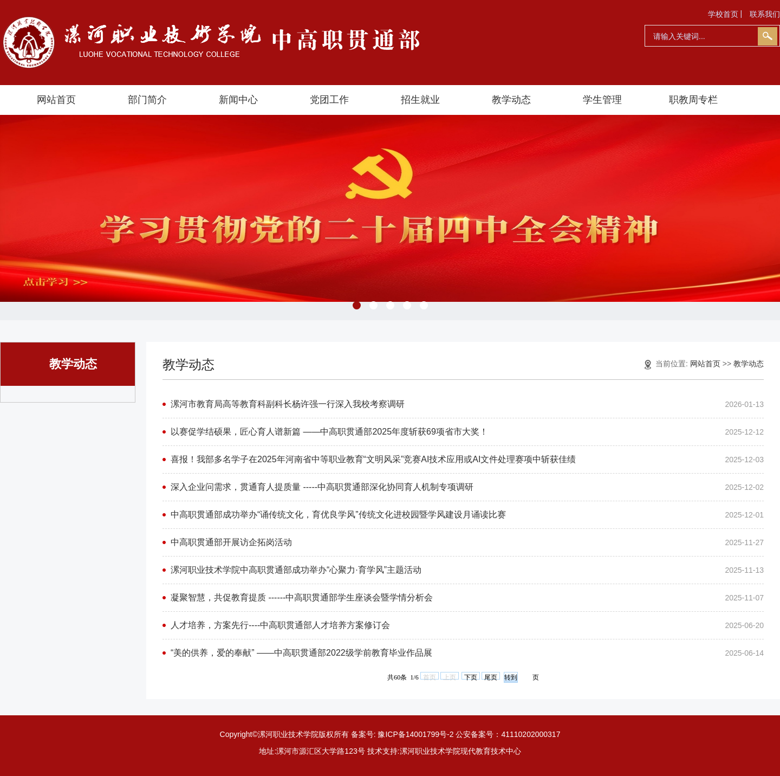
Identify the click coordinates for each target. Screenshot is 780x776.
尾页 (490, 677)
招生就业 (420, 99)
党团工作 (329, 99)
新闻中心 (238, 99)
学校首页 (723, 14)
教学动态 (511, 99)
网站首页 (56, 99)
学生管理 (602, 99)
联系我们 (765, 14)
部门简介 (147, 99)
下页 (470, 677)
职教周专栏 (693, 99)
